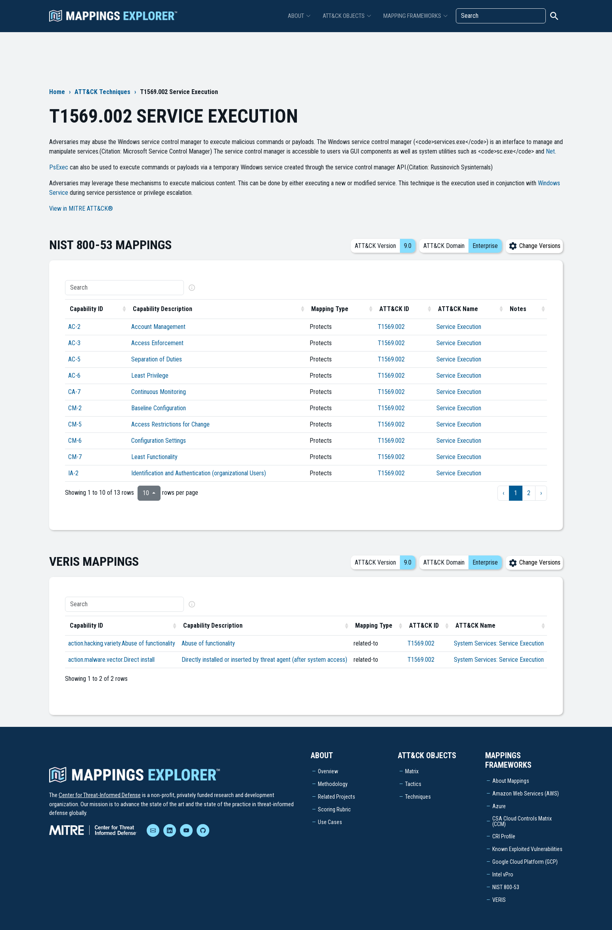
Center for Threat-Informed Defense (100, 795)
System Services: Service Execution (499, 643)
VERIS (499, 900)
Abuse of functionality (208, 643)
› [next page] (541, 493)
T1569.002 (391, 326)
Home (57, 92)
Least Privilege (149, 375)
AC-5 (74, 359)
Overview (328, 771)
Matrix (412, 771)
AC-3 (74, 343)
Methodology (333, 784)
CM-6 (75, 440)
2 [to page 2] (528, 493)
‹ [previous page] (503, 493)
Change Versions (534, 246)
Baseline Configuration (158, 408)
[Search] (501, 15)
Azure (499, 806)
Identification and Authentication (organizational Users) (198, 473)
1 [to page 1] (515, 493)
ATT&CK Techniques (102, 92)
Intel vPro (502, 874)
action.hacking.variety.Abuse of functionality (121, 643)
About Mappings (510, 781)
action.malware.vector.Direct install (111, 659)
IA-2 (73, 473)
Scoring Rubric (334, 809)
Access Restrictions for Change (170, 424)
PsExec (58, 167)
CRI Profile (503, 836)
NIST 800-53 (505, 887)
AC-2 (74, 326)
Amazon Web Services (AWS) (525, 793)
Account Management (158, 326)
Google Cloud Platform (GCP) (525, 862)
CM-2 (75, 408)
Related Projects (336, 796)
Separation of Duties (156, 359)
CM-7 (75, 457)
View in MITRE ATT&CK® (81, 208)
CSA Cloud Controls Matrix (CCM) (522, 821)
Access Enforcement (157, 343)
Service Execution (458, 326)
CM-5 (75, 424)
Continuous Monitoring (158, 392)
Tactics (413, 784)
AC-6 (74, 375)
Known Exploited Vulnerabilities (527, 849)
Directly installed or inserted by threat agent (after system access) (264, 659)
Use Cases (330, 822)
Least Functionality (154, 457)
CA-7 (74, 392)
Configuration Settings (158, 440)
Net (550, 151)
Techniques (418, 796)
